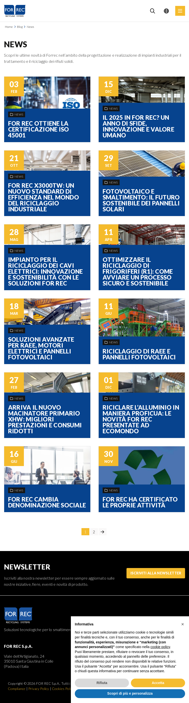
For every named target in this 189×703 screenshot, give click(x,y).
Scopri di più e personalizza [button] (130, 693)
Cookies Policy (63, 688)
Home (9, 27)
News (30, 27)
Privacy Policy (38, 688)
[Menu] (180, 11)
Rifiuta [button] (101, 683)
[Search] (153, 11)
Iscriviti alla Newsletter (155, 573)
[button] (183, 624)
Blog (20, 27)
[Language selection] (166, 11)
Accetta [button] (158, 683)
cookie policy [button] (160, 647)
